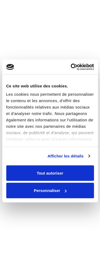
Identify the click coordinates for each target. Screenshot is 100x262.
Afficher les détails (65, 156)
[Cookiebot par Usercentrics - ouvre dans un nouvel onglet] (71, 67)
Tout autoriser (50, 173)
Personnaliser (50, 190)
